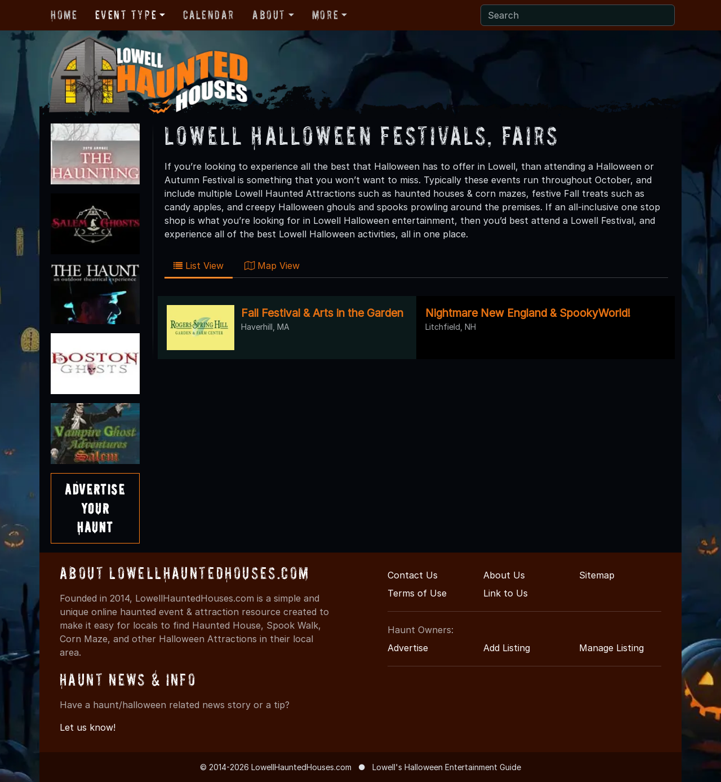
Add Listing (506, 647)
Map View (272, 265)
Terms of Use (417, 593)
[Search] (577, 15)
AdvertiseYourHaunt (95, 508)
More (325, 14)
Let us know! (87, 727)
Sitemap (597, 575)
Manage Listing (611, 647)
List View (198, 265)
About (269, 14)
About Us (504, 575)
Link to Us (505, 593)
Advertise (408, 647)
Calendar (208, 14)
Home (64, 14)
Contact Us (413, 575)
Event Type (126, 14)
